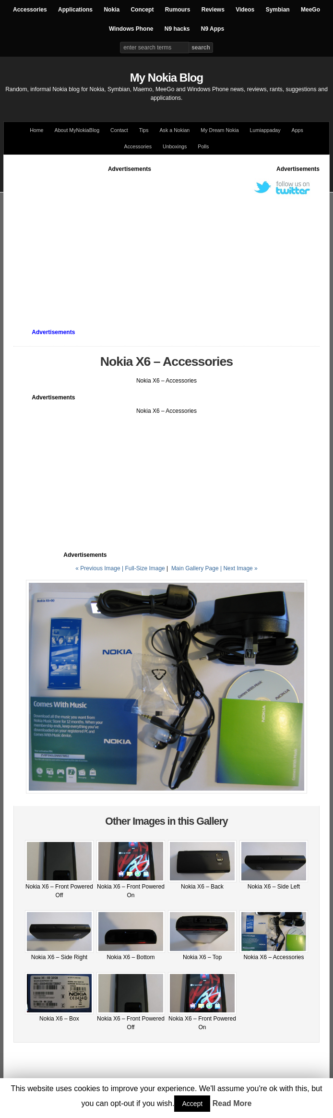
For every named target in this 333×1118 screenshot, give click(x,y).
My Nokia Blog (166, 77)
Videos (245, 9)
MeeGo (310, 9)
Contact (119, 130)
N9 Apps (212, 28)
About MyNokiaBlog (77, 130)
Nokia (111, 9)
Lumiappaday (265, 130)
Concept (142, 9)
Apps (297, 130)
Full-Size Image (145, 568)
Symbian (278, 9)
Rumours (177, 9)
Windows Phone (131, 28)
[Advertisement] (173, 240)
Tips (144, 130)
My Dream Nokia (219, 130)
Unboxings (175, 146)
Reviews (213, 9)
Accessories (30, 9)
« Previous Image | (100, 568)
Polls (203, 146)
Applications (75, 9)
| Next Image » (239, 568)
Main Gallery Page (195, 568)
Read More (232, 1103)
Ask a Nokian (175, 130)
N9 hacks (177, 28)
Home (36, 130)
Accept (192, 1103)
